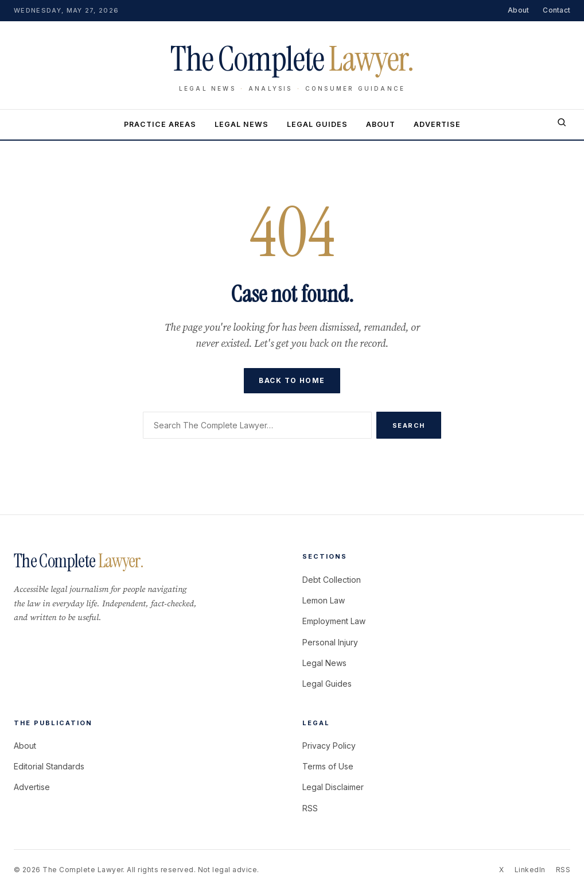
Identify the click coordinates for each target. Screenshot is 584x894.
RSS (310, 808)
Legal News (241, 124)
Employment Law (333, 621)
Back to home (292, 380)
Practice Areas (160, 124)
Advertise (437, 124)
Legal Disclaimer (333, 787)
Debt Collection (331, 580)
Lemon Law (323, 600)
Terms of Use (327, 766)
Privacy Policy (329, 745)
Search (408, 425)
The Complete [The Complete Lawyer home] (292, 59)
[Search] (561, 125)
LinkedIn (530, 869)
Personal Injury (330, 642)
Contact (556, 10)
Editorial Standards (49, 766)
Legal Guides (317, 124)
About (518, 10)
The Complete (78, 561)
